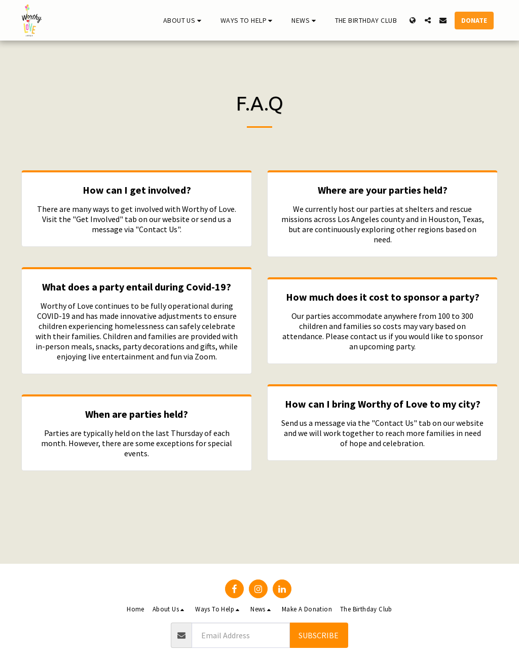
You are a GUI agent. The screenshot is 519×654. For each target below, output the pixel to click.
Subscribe (319, 635)
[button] (184, 20)
